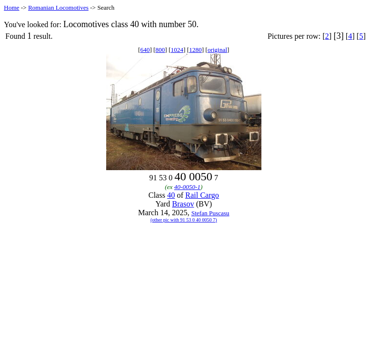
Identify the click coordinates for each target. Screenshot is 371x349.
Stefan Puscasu (210, 213)
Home (11, 7)
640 (145, 49)
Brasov (183, 204)
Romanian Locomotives (58, 7)
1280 (195, 49)
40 (171, 195)
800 (160, 49)
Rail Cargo (202, 195)
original (217, 49)
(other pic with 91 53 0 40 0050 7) (183, 219)
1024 (177, 49)
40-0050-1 (187, 186)
